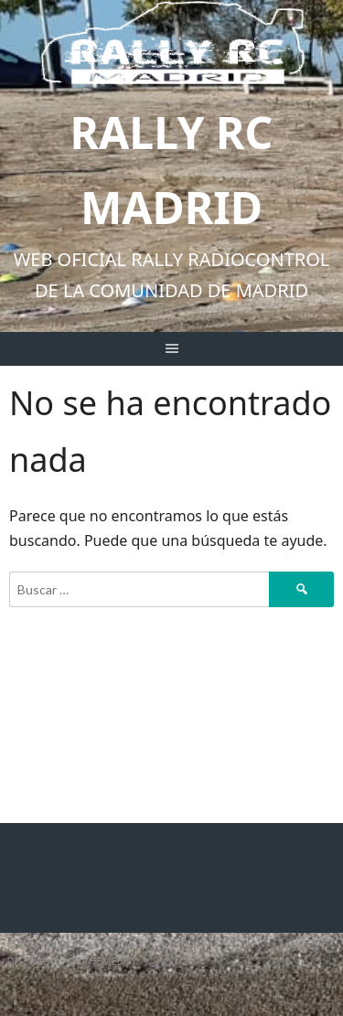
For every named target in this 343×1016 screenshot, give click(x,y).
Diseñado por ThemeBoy (72, 961)
